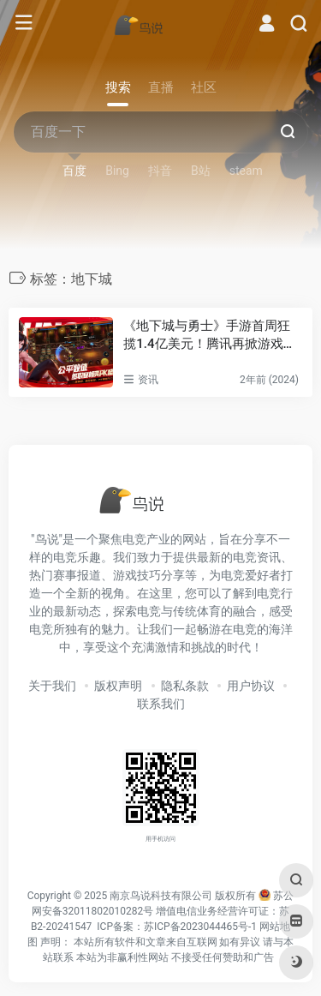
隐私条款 (185, 686)
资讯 (148, 380)
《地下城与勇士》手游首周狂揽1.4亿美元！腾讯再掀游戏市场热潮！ (209, 336)
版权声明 (118, 686)
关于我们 (52, 686)
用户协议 (251, 686)
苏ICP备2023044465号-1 (200, 927)
